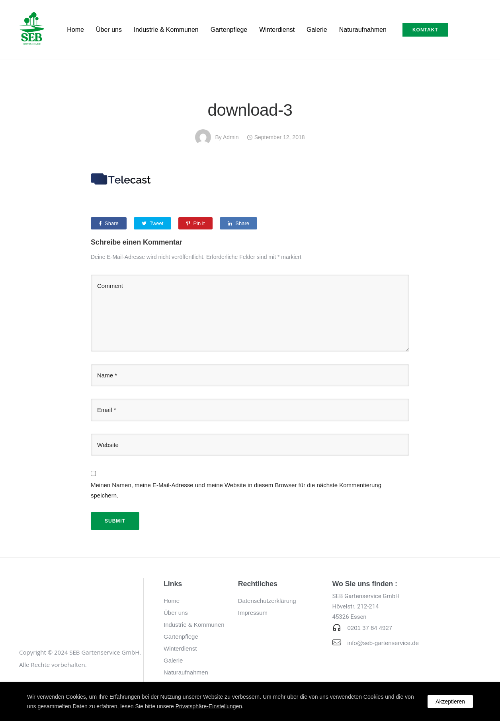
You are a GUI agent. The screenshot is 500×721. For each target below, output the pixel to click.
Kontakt (425, 30)
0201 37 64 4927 (370, 627)
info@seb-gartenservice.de (383, 642)
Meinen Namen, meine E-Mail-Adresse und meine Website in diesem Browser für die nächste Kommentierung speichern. (236, 490)
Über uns (109, 29)
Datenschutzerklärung (267, 600)
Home (75, 29)
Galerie (317, 29)
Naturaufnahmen (363, 29)
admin (231, 137)
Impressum (253, 612)
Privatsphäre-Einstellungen (209, 706)
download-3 (250, 110)
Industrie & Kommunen (166, 29)
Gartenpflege (229, 29)
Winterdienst (277, 29)
